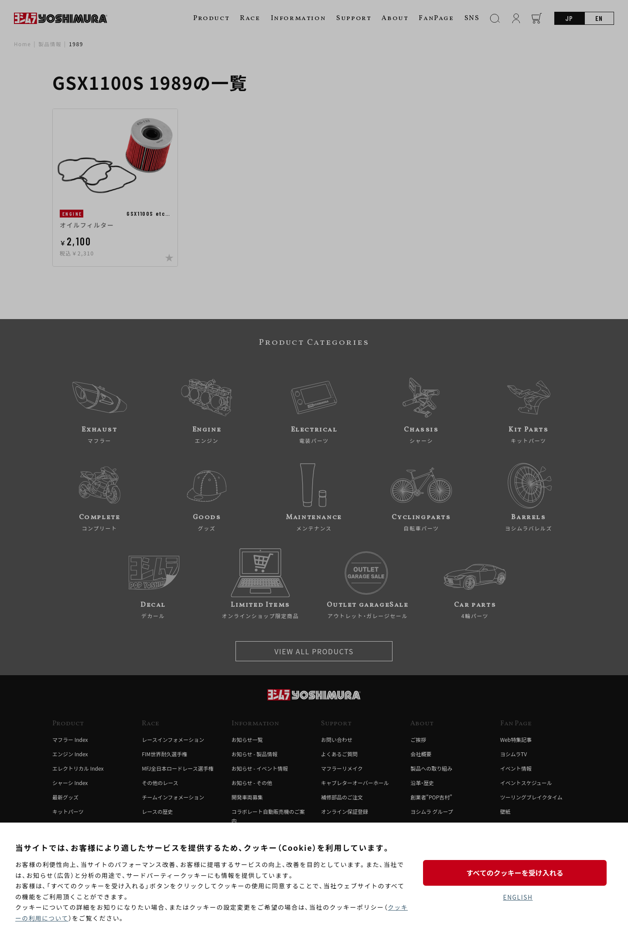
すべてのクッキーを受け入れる (517, 872)
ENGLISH (518, 897)
